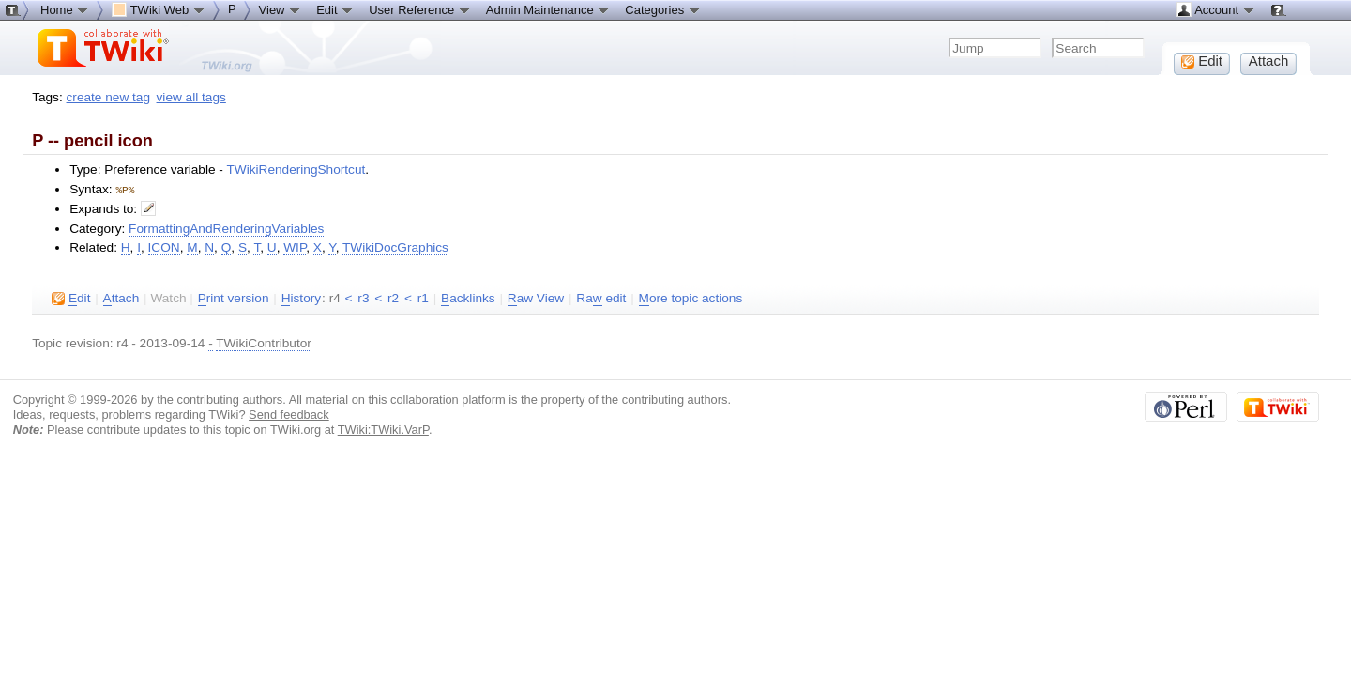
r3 (363, 297)
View (280, 9)
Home (64, 9)
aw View (536, 297)
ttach (121, 297)
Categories (662, 9)
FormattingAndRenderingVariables (226, 228)
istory (301, 297)
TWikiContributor (263, 342)
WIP (294, 246)
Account (1215, 9)
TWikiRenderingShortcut (295, 169)
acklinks (468, 297)
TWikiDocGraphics (395, 246)
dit (71, 297)
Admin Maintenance (548, 9)
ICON (164, 246)
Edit (335, 9)
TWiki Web (158, 9)
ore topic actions (691, 297)
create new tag (108, 97)
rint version (233, 297)
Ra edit (601, 297)
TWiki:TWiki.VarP (383, 429)
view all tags (191, 97)
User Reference (420, 9)
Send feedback (289, 414)
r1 (423, 297)
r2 (393, 297)
